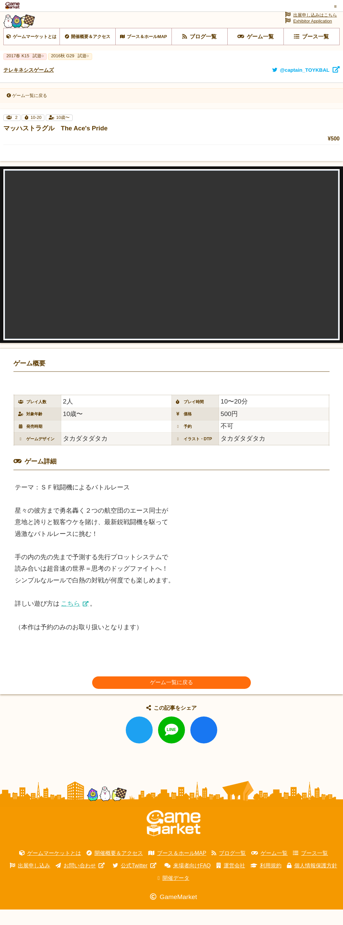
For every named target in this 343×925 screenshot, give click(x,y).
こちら (70, 619)
